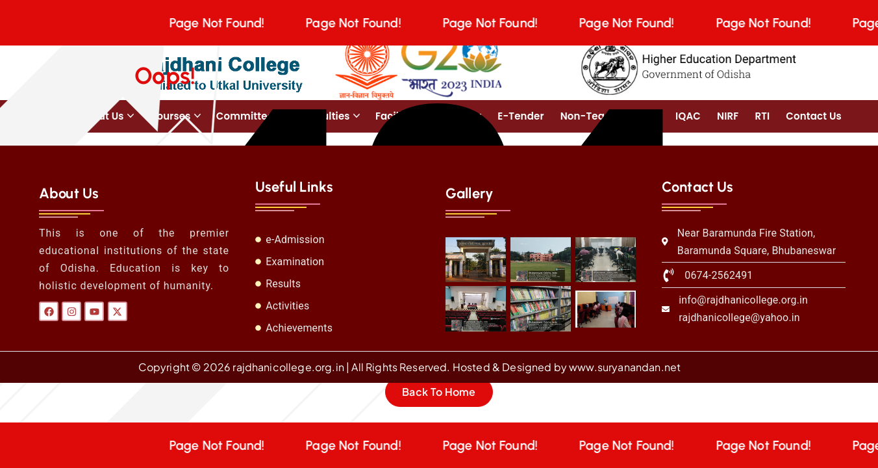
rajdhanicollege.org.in (288, 367)
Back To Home (439, 391)
